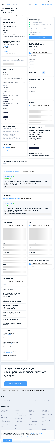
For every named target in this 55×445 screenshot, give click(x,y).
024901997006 (9, 334)
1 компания (5, 152)
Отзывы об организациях (32, 415)
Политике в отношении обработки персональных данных (17, 436)
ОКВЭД (30, 429)
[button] (47, 4)
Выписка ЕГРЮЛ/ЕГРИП (20, 416)
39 (30, 57)
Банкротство (36, 15)
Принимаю (8, 440)
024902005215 (9, 343)
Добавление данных (47, 400)
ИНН (43, 424)
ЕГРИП (16, 425)
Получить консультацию (15, 383)
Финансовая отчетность (31, 411)
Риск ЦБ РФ (17, 410)
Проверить (5, 97)
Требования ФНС (19, 418)
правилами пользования (36, 433)
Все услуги (3, 1)
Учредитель (24, 15)
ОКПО (30, 427)
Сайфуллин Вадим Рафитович (11, 180)
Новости (43, 1)
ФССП (43, 417)
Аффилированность (33, 421)
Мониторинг (4, 403)
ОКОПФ (44, 429)
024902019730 (9, 352)
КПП (30, 418)
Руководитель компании (18, 422)
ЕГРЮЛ (16, 428)
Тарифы (30, 403)
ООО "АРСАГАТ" (8, 176)
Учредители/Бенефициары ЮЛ (5, 420)
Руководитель (16, 15)
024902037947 (9, 357)
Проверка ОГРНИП (33, 424)
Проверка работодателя (45, 411)
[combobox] (25, 4)
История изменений (6, 424)
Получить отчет (41, 37)
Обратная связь (50, 1)
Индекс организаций (47, 414)
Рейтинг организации (6, 427)
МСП (43, 427)
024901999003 (9, 339)
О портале (37, 1)
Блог (32, 1)
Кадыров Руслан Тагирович (9, 150)
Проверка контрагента (20, 403)
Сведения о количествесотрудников (6, 416)
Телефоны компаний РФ (20, 413)
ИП (10, 15)
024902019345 (9, 348)
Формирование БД (33, 400)
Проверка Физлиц (11, 1)
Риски (30, 15)
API (17, 1)
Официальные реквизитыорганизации (4, 412)
